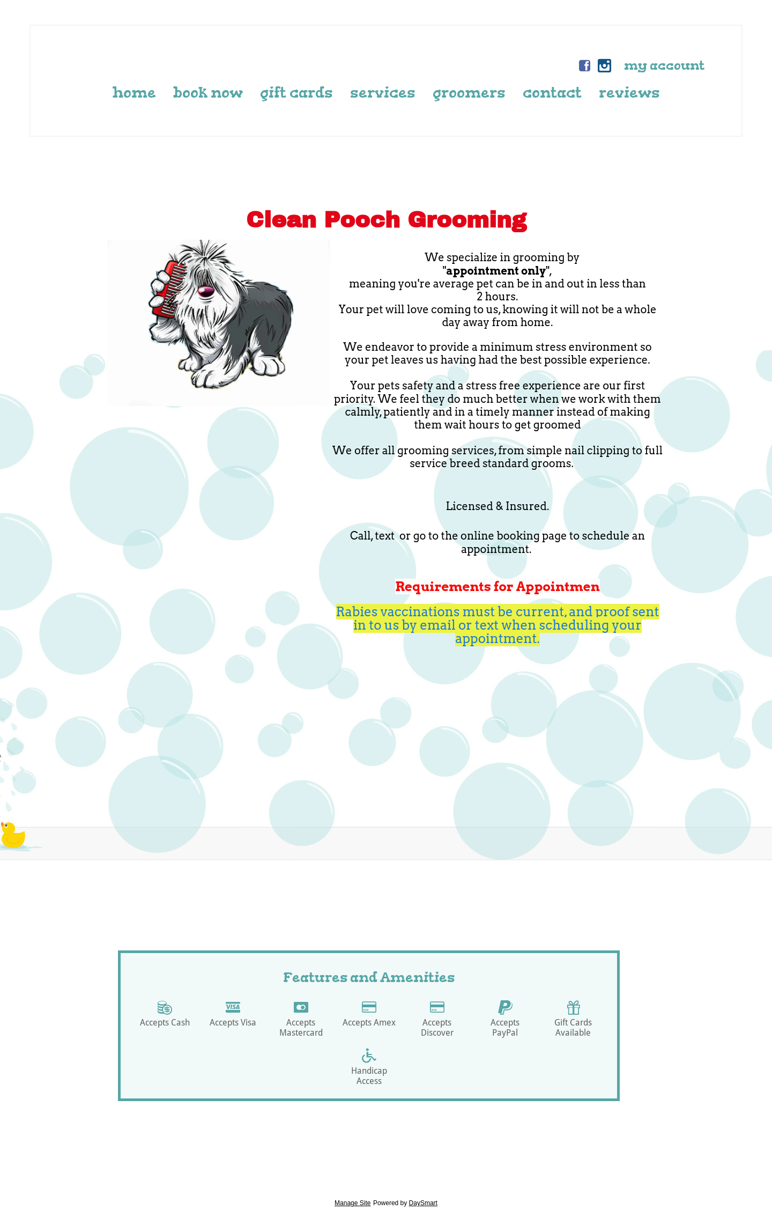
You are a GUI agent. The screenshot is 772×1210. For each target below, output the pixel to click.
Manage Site (352, 1203)
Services (382, 92)
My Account (664, 65)
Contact (552, 92)
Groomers (469, 92)
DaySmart (423, 1203)
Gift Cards (296, 92)
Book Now (208, 92)
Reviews (629, 92)
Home (134, 92)
